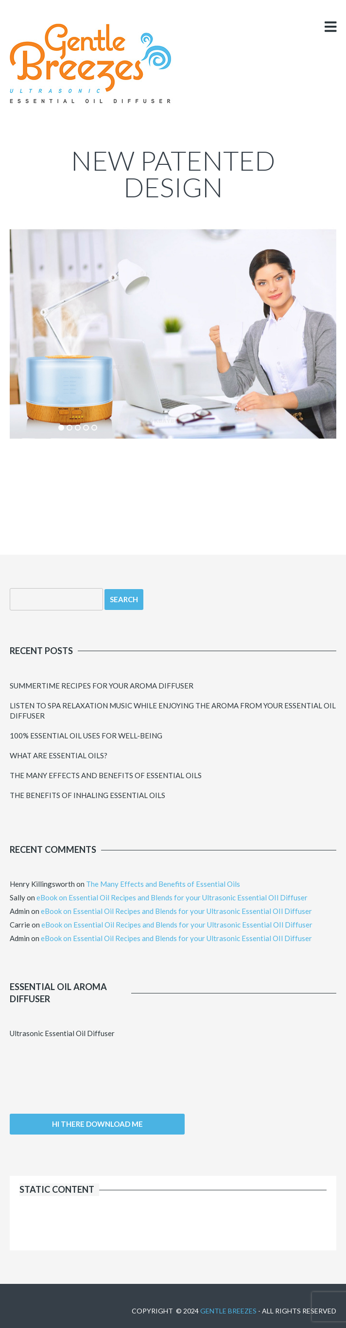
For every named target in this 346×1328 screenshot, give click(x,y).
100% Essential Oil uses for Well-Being (86, 735)
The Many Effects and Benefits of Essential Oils (106, 775)
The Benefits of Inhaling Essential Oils (87, 795)
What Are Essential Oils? (58, 755)
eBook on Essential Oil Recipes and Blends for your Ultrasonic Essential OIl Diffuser (172, 897)
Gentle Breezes (228, 1311)
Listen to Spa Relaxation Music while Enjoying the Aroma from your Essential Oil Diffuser (173, 710)
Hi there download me (97, 1124)
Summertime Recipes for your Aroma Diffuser (101, 685)
